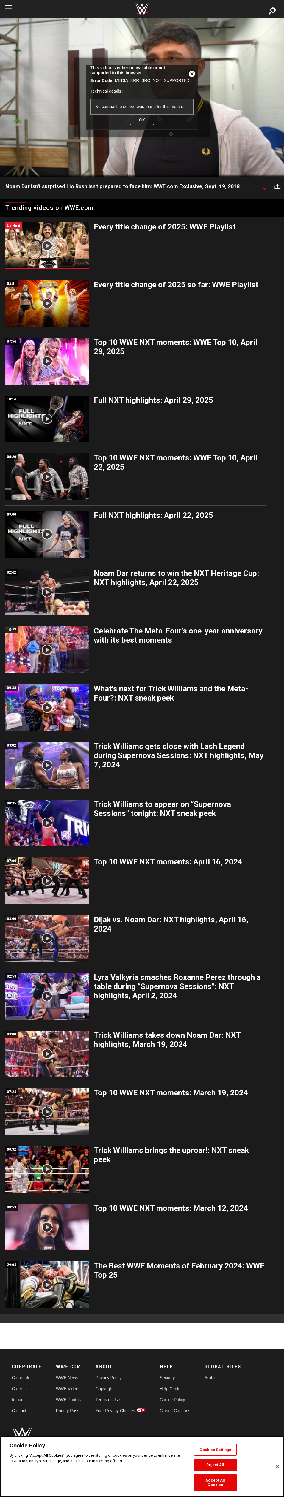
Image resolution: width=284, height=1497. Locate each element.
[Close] (277, 1466)
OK (142, 119)
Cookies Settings (215, 1449)
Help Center (171, 1388)
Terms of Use (108, 1399)
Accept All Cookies (215, 1482)
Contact (19, 1410)
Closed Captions (175, 1410)
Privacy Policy (108, 1377)
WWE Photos (68, 1399)
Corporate (21, 1377)
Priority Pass (67, 1410)
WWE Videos (68, 1388)
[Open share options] (277, 186)
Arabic (210, 1377)
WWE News (67, 1377)
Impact (18, 1399)
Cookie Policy (172, 1399)
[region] (142, 1466)
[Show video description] (264, 186)
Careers (19, 1388)
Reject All (215, 1465)
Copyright (104, 1388)
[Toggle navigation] (9, 9)
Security (167, 1377)
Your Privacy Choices (115, 1410)
